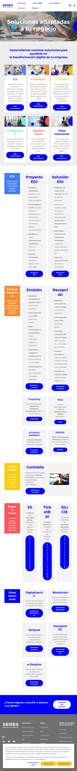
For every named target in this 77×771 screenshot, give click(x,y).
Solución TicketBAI (47, 561)
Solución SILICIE (64, 552)
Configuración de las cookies (33, 763)
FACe (60, 422)
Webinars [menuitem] (43, 743)
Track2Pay (34, 419)
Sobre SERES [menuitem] (44, 727)
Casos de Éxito (54, 3)
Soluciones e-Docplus (34, 683)
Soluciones (22, 3)
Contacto (35, 8)
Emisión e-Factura (34, 386)
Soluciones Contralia (35, 491)
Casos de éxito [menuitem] (44, 735)
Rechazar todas (64, 763)
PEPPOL (60, 450)
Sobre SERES (37, 3)
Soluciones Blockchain (60, 609)
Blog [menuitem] (41, 731)
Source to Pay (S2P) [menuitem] (27, 731)
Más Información (15, 107)
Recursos (21, 8)
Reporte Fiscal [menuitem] (26, 743)
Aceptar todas (48, 763)
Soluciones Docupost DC (60, 651)
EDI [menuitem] (23, 739)
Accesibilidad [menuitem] (63, 733)
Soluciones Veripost (34, 648)
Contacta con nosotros (61, 705)
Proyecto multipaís (34, 451)
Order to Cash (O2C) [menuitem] (27, 735)
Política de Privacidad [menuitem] (65, 737)
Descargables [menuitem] (44, 739)
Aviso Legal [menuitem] (62, 729)
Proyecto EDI (34, 274)
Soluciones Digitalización (34, 613)
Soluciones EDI (60, 274)
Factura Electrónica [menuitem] (27, 727)
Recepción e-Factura (60, 388)
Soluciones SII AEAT (30, 553)
